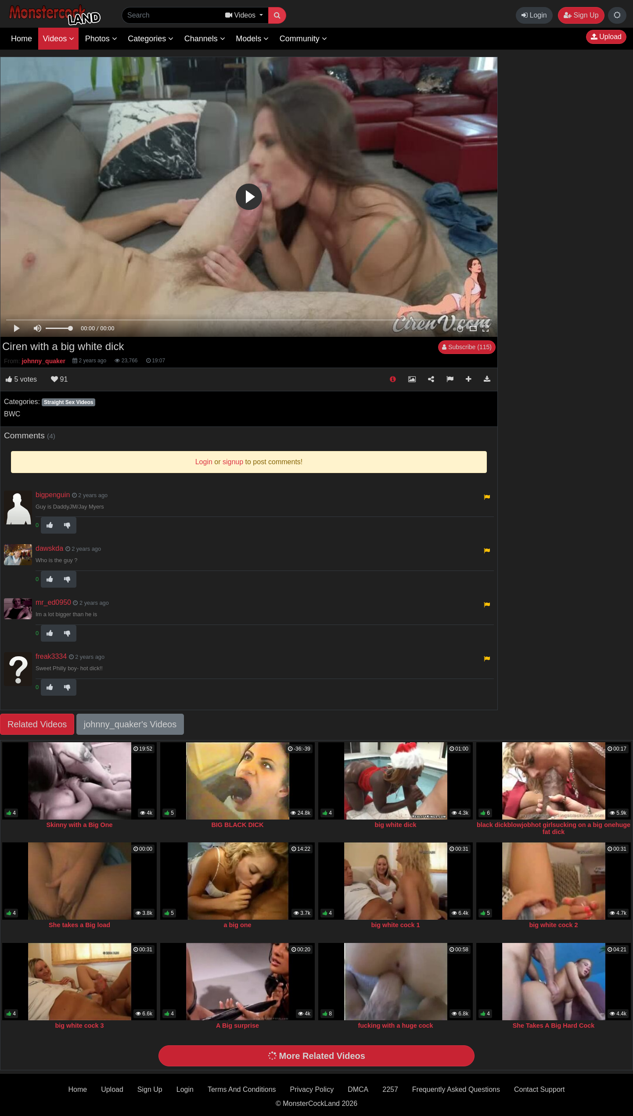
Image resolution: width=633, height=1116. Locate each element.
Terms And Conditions (242, 1089)
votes (21, 379)
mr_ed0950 (53, 602)
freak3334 (51, 656)
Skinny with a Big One (79, 824)
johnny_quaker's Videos (130, 724)
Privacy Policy (312, 1089)
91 (59, 379)
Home (21, 38)
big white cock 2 (553, 924)
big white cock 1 (395, 924)
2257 (390, 1089)
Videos (58, 38)
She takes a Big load (79, 924)
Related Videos (37, 724)
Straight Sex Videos (68, 402)
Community (303, 38)
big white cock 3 (79, 1025)
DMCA (358, 1089)
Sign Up (581, 15)
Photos (101, 38)
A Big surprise (237, 1025)
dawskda (49, 548)
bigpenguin (53, 494)
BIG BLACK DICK (237, 824)
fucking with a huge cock (395, 1025)
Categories (150, 38)
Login (534, 15)
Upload (606, 36)
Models (252, 38)
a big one (237, 924)
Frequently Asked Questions (456, 1089)
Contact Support (539, 1089)
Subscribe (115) (467, 346)
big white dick (395, 824)
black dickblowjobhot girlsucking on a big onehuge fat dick (553, 828)
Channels (204, 38)
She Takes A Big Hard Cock (554, 1025)
